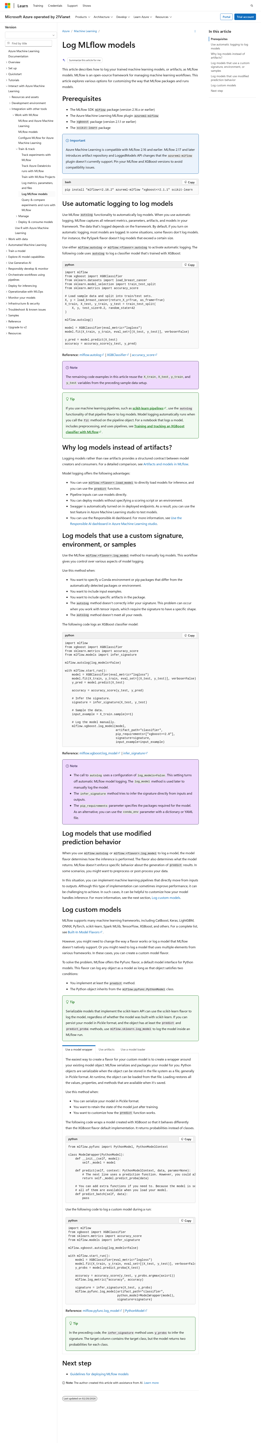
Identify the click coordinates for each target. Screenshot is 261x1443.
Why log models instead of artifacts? (228, 55)
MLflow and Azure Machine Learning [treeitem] (35, 123)
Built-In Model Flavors (83, 932)
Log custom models (166, 897)
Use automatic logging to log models (229, 46)
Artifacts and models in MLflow (165, 464)
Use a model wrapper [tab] (78, 1049)
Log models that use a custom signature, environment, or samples (230, 66)
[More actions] (195, 31)
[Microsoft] (7, 5)
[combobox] (31, 35)
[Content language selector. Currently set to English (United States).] (24, 1431)
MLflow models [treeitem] (28, 132)
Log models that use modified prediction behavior (230, 78)
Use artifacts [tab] (106, 1049)
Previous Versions (207, 1441)
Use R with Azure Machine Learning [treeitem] (31, 230)
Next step (217, 91)
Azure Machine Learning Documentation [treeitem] (23, 53)
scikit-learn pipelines (148, 408)
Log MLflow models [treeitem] (34, 194)
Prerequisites (219, 39)
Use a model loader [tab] (133, 1049)
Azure (66, 31)
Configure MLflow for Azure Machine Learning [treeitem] (35, 140)
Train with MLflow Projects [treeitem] (38, 177)
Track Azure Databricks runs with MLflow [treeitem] (36, 168)
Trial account (245, 17)
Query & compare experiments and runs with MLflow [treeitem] (38, 205)
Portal (226, 17)
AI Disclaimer (182, 1441)
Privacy (104, 1441)
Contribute (244, 1441)
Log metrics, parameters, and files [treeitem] (37, 185)
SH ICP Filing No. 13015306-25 (24, 1441)
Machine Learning (85, 31)
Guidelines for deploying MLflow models (99, 1374)
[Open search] (252, 5)
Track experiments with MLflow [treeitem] (36, 157)
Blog (226, 1441)
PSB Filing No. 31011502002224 (72, 1441)
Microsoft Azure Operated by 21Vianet (141, 1441)
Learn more (151, 1383)
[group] (130, 1172)
